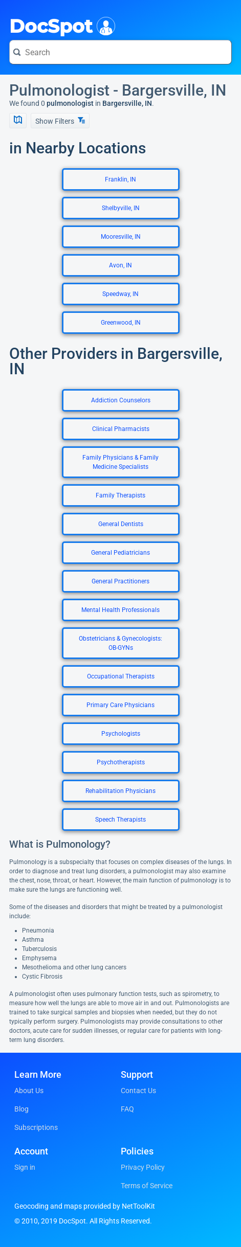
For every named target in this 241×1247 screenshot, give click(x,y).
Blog (21, 1109)
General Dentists (120, 524)
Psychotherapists (121, 762)
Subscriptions (36, 1127)
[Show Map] (18, 120)
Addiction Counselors (120, 400)
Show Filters (60, 121)
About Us (28, 1090)
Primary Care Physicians (120, 705)
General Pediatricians (120, 552)
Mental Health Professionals (120, 610)
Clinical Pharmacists (120, 429)
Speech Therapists (120, 819)
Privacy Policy (143, 1167)
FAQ (127, 1109)
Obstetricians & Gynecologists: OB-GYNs (120, 643)
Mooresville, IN (121, 236)
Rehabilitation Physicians (120, 791)
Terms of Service (146, 1186)
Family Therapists (120, 495)
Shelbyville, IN (121, 208)
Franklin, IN (120, 179)
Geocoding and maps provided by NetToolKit (84, 1206)
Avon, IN (120, 265)
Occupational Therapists (121, 676)
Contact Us (138, 1090)
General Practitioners (120, 581)
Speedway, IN (120, 294)
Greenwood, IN (121, 322)
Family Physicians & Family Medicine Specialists (120, 462)
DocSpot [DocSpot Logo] (60, 25)
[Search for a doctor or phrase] (120, 52)
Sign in (24, 1167)
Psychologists (120, 733)
